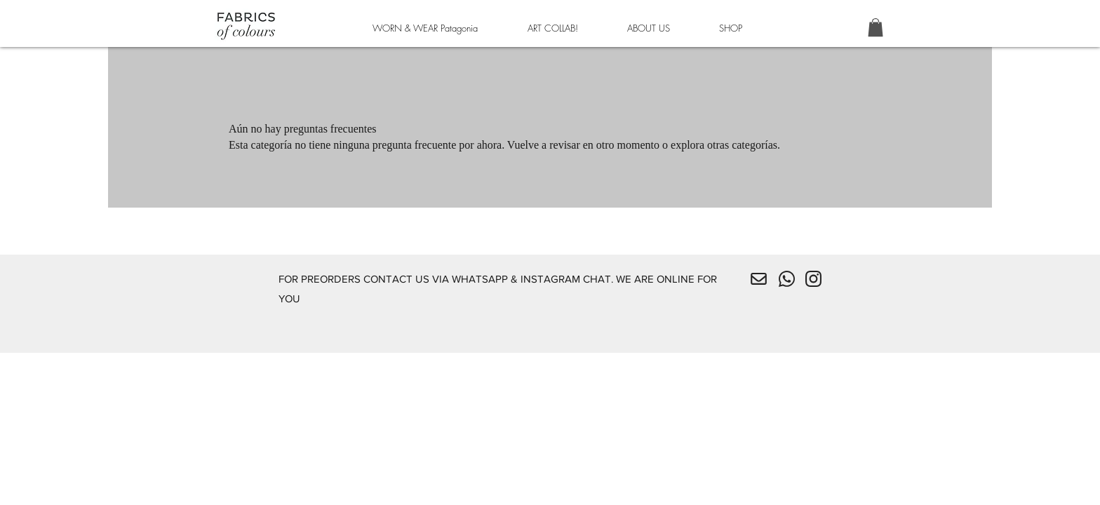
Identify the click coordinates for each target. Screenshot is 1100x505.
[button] (875, 27)
